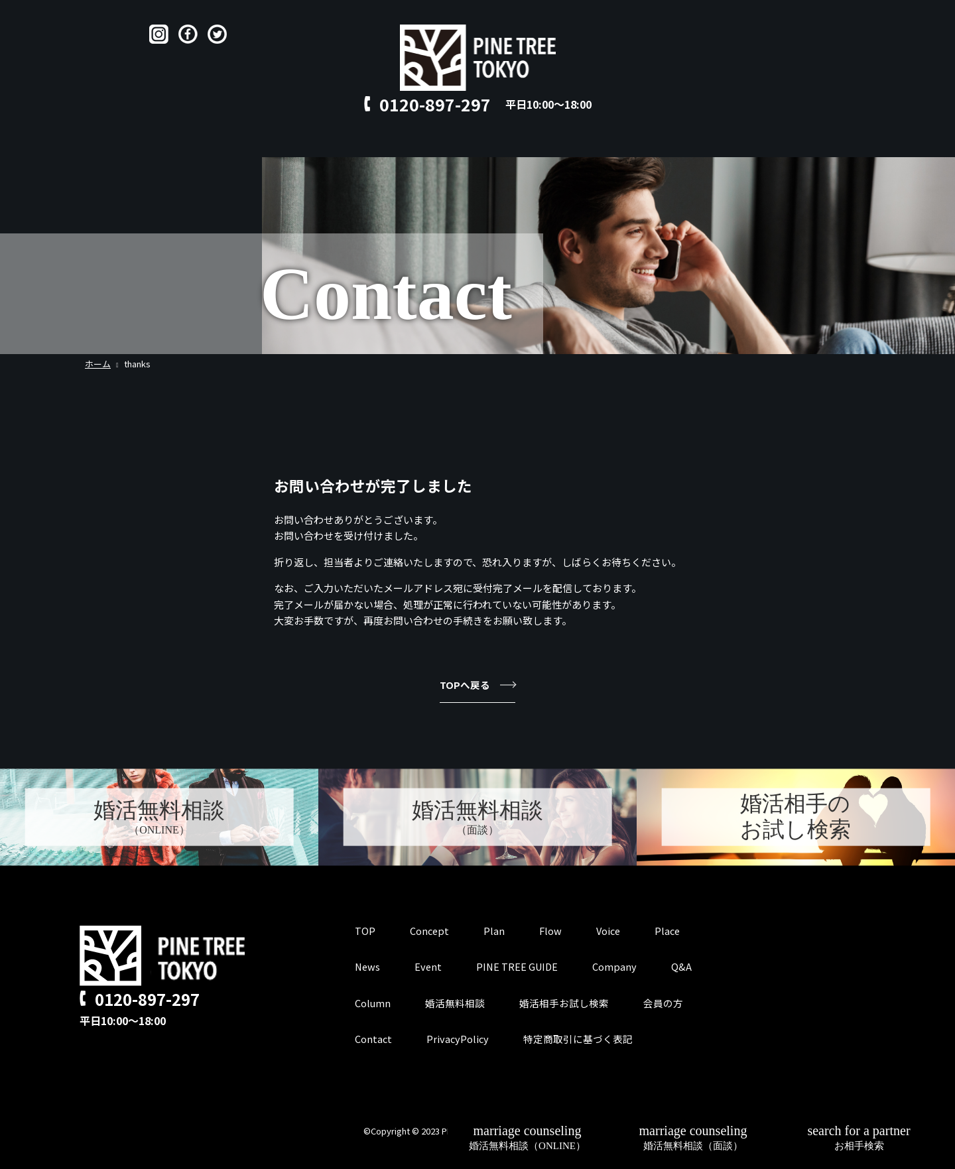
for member (668, 144)
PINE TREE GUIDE (520, 968)
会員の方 (664, 1004)
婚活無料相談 (455, 1004)
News (368, 968)
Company (619, 968)
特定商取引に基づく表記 (580, 1039)
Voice (447, 144)
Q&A (543, 144)
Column (373, 1004)
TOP (246, 144)
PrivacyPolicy (459, 1039)
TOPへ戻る (477, 685)
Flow (400, 144)
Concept (300, 144)
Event (430, 968)
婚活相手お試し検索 (564, 1004)
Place (497, 144)
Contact (595, 144)
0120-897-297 (435, 104)
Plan (355, 144)
